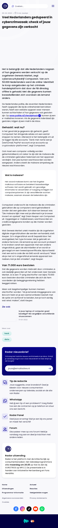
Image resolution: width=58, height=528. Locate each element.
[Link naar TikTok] (29, 508)
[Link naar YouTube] (35, 508)
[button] (53, 6)
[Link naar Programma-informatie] (15, 492)
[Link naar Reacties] (43, 488)
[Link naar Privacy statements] (43, 498)
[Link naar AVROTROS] (26, 521)
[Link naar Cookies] (29, 502)
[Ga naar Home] (5, 6)
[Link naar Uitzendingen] (15, 488)
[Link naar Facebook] (15, 508)
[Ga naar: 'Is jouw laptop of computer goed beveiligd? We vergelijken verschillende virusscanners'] (29, 315)
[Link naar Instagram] (22, 508)
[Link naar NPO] (32, 521)
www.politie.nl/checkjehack (23, 115)
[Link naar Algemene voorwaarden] (15, 498)
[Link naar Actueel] (43, 484)
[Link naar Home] (15, 484)
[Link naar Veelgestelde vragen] (43, 492)
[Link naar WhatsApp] (42, 508)
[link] (7, 333)
